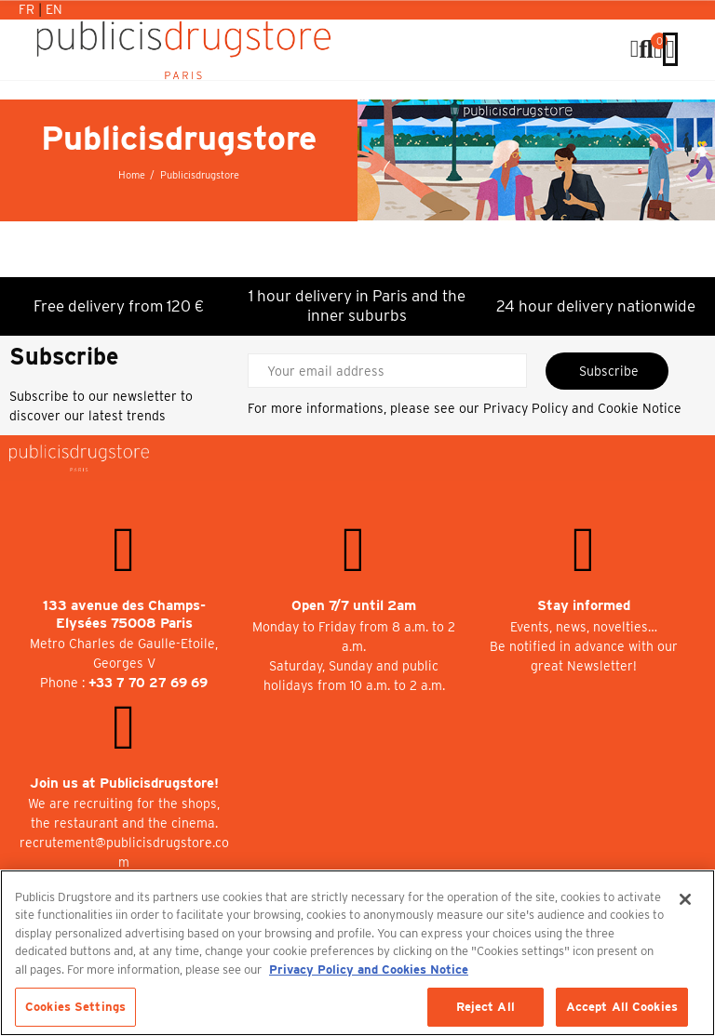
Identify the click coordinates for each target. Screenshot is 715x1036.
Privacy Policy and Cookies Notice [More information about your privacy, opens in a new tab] (368, 969)
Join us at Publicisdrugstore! (124, 783)
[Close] (685, 899)
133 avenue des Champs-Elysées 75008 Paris (124, 614)
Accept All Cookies (622, 1007)
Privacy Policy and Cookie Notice (582, 408)
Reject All (485, 1007)
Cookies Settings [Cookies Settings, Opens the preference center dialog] (75, 1007)
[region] (357, 953)
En (54, 9)
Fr (28, 9)
